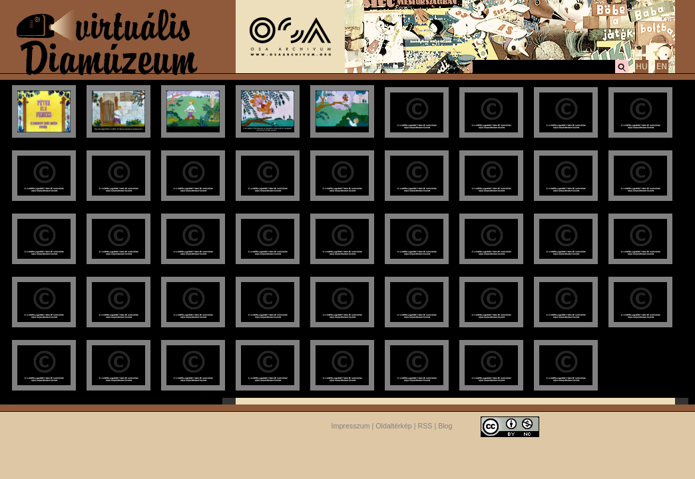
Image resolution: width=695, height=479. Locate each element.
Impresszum (351, 426)
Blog (445, 426)
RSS (425, 426)
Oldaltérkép (393, 426)
